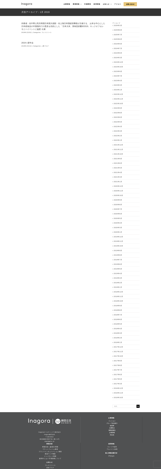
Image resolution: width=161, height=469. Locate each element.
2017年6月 (118, 374)
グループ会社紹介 (112, 423)
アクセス (111, 456)
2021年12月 (118, 145)
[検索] (138, 406)
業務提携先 (112, 430)
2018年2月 (118, 338)
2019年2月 (118, 283)
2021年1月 (118, 181)
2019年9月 (118, 250)
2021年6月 (118, 163)
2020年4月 (118, 223)
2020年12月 (118, 186)
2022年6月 (118, 117)
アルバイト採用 (112, 449)
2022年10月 (118, 103)
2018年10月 (118, 301)
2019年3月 (118, 278)
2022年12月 (118, 94)
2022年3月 (118, 131)
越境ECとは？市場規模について (50, 458)
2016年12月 (118, 388)
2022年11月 (118, 99)
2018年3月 (118, 333)
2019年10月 (118, 246)
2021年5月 (118, 168)
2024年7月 (118, 48)
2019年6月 (118, 264)
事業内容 (49, 444)
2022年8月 (118, 113)
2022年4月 (118, 126)
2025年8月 (118, 30)
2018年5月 (118, 324)
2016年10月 (118, 397)
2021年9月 (118, 158)
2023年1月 (118, 90)
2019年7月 (118, 260)
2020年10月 (118, 195)
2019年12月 (118, 237)
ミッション (112, 421)
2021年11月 (118, 149)
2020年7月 (118, 209)
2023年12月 (118, 62)
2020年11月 (118, 191)
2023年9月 (118, 71)
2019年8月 (118, 255)
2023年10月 (118, 67)
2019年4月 (118, 273)
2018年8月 (118, 310)
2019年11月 (118, 241)
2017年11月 (118, 351)
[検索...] (124, 406)
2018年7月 (118, 315)
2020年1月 (118, 232)
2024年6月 (118, 53)
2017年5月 (118, 379)
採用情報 (111, 444)
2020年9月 (118, 200)
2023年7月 (118, 76)
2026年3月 (118, 25)
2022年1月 (118, 140)
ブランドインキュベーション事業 (50, 451)
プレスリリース (46, 32)
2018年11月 (118, 296)
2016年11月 (118, 393)
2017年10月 (118, 356)
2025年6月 (118, 39)
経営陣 (112, 426)
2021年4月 (118, 172)
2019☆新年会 (27, 43)
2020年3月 (118, 227)
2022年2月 (118, 136)
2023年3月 (118, 85)
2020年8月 (118, 204)
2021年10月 (118, 154)
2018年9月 (118, 305)
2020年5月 (118, 218)
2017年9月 (118, 361)
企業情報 (111, 418)
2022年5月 (118, 122)
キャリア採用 (112, 447)
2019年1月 (118, 287)
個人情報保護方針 (111, 453)
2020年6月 (118, 214)
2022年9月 (118, 108)
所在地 (112, 435)
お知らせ (49, 462)
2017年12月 (118, 347)
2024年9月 (118, 44)
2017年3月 (118, 384)
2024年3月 (118, 57)
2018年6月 (118, 319)
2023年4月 (118, 80)
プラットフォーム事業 (50, 449)
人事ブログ (45, 46)
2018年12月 (118, 292)
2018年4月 (118, 328)
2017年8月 (118, 365)
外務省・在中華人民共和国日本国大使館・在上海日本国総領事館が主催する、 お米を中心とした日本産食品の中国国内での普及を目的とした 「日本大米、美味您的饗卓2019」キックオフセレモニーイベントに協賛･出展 (63, 26)
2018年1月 (118, 342)
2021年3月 (118, 177)
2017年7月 (118, 370)
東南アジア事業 (50, 454)
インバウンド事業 (50, 456)
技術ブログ (50, 467)
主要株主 (112, 428)
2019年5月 (118, 269)
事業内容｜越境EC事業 (50, 447)
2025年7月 (118, 34)
